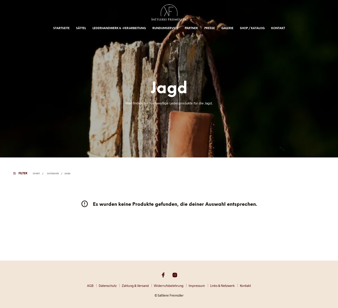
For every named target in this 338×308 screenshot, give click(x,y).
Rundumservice (165, 28)
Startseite (61, 28)
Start (36, 174)
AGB (90, 286)
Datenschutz (108, 286)
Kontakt (278, 28)
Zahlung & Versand (135, 286)
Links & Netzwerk (222, 286)
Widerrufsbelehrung (168, 286)
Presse (209, 28)
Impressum (197, 286)
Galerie (227, 28)
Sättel (81, 28)
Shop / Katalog (252, 28)
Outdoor (53, 174)
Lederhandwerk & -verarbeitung (119, 28)
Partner (191, 28)
